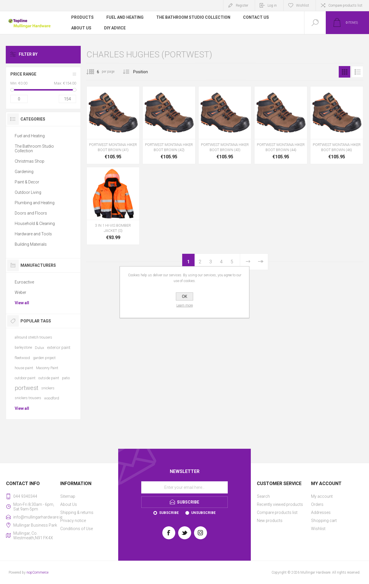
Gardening (24, 171)
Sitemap (67, 496)
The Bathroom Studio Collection (34, 148)
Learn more (184, 305)
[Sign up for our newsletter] (184, 487)
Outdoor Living (28, 192)
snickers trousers (28, 398)
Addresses (321, 512)
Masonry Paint (47, 368)
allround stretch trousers (33, 337)
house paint (24, 368)
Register (242, 5)
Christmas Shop (29, 161)
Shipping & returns (76, 512)
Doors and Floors (31, 213)
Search (263, 496)
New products (270, 520)
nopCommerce (37, 572)
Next (248, 262)
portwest (26, 387)
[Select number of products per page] (93, 72)
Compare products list (345, 5)
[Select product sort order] (145, 72)
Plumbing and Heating (34, 202)
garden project (44, 358)
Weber (20, 292)
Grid (344, 72)
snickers (47, 388)
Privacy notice (73, 520)
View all (22, 303)
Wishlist (318, 528)
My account (322, 496)
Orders (317, 504)
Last (260, 262)
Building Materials (31, 244)
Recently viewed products (280, 504)
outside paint (48, 378)
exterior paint (58, 347)
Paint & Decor (27, 182)
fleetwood (22, 358)
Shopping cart (324, 520)
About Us (68, 504)
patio (66, 378)
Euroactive (24, 282)
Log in (272, 5)
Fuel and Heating (30, 136)
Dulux (39, 347)
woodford (51, 398)
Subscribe (169, 513)
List (357, 72)
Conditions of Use (76, 528)
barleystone (23, 347)
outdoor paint (25, 378)
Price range (23, 74)
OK (184, 296)
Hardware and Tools (33, 234)
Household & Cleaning (35, 223)
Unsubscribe (203, 513)
